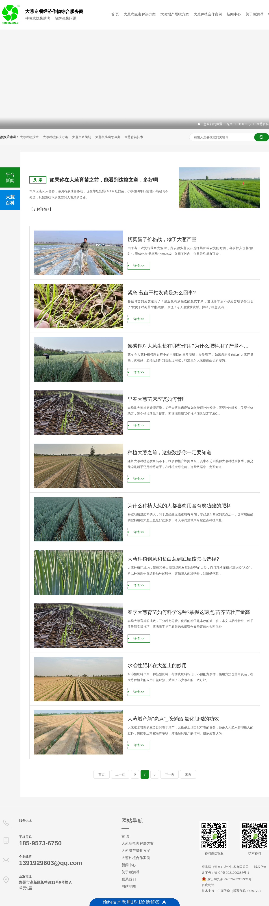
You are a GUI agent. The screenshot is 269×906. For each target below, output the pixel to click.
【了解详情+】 (41, 209)
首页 (229, 124)
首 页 (115, 14)
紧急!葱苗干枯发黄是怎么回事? (162, 292)
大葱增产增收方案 (174, 14)
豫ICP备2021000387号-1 (231, 872)
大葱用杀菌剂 (81, 137)
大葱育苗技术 (133, 137)
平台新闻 (10, 177)
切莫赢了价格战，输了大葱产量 (162, 239)
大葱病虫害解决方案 (140, 14)
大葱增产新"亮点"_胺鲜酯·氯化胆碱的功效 (173, 719)
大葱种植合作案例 (207, 14)
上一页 (120, 774)
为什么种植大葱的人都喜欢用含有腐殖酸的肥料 (179, 506)
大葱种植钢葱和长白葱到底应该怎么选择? (173, 559)
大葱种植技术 (29, 137)
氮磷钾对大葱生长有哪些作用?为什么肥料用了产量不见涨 (190, 346)
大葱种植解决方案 (55, 137)
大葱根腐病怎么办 (107, 137)
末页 (188, 774)
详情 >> (138, 265)
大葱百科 (262, 124)
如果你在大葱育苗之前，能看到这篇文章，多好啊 (104, 180)
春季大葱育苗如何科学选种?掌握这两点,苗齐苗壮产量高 (189, 612)
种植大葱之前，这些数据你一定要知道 (169, 452)
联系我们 (128, 879)
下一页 (169, 774)
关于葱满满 (254, 14)
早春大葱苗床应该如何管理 (157, 399)
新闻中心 (234, 14)
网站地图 (128, 886)
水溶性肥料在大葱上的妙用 (157, 665)
